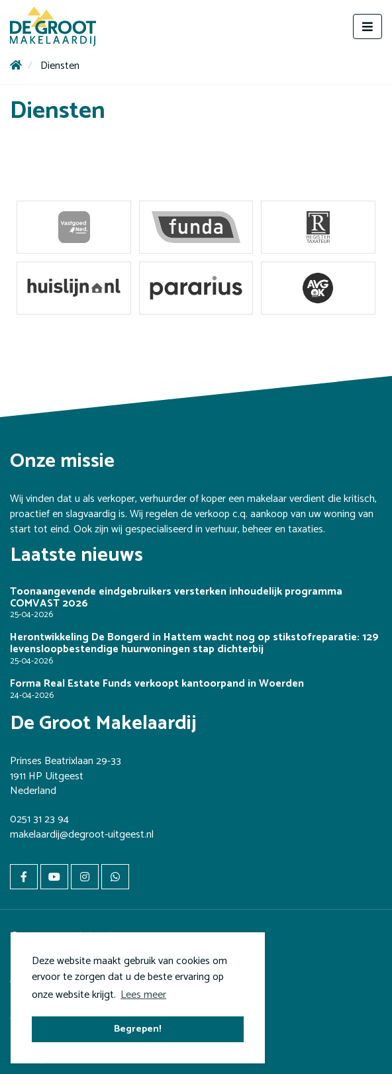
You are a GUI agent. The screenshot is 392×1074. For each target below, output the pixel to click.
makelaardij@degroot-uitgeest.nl (82, 835)
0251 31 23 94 (39, 819)
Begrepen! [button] (138, 1029)
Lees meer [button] (143, 995)
